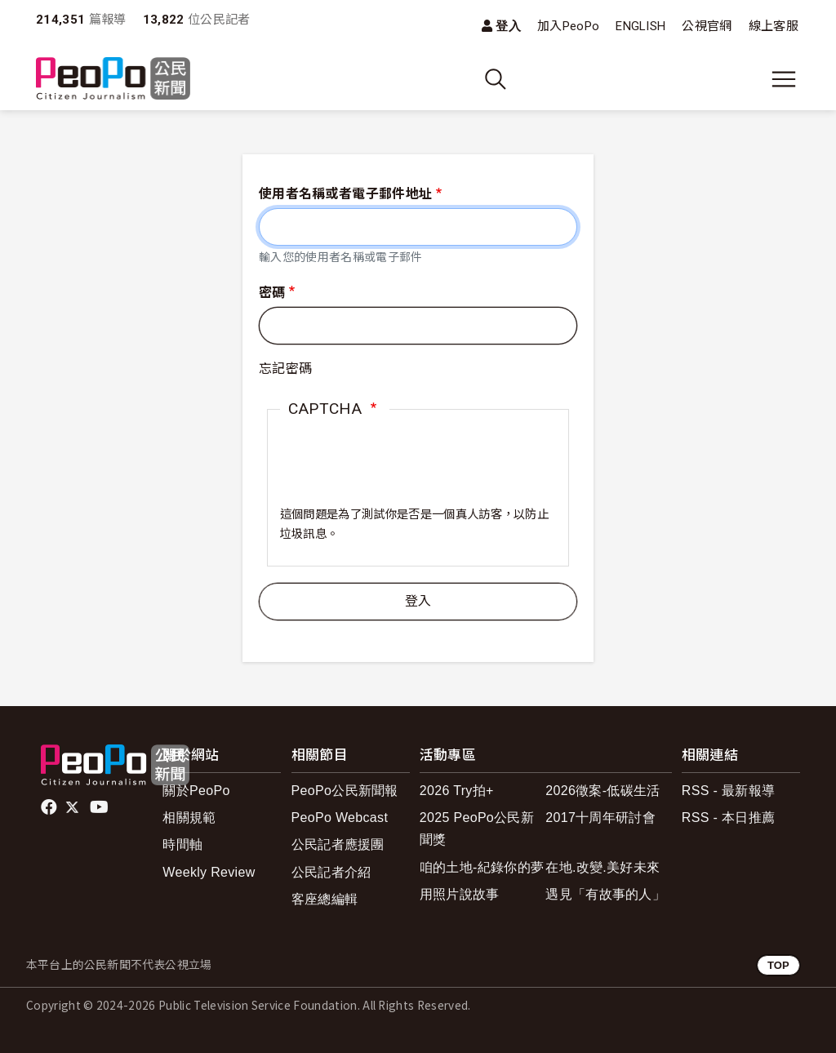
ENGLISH (640, 26)
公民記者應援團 (338, 844)
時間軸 (182, 844)
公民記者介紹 (331, 872)
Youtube (100, 807)
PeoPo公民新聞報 (344, 791)
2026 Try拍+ (457, 791)
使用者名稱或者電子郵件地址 (345, 194)
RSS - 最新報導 (728, 791)
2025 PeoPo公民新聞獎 (477, 828)
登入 (508, 26)
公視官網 (707, 26)
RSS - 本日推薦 (728, 817)
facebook (50, 807)
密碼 (272, 292)
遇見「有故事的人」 (605, 894)
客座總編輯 (324, 899)
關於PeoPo (195, 791)
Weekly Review (208, 872)
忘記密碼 (285, 368)
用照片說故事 (460, 894)
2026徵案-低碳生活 (602, 791)
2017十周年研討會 (600, 817)
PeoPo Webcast (340, 817)
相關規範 (189, 817)
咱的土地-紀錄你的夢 (482, 867)
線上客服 (773, 26)
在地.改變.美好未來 (602, 867)
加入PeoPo (568, 26)
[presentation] (404, 473)
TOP (778, 965)
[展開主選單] (783, 79)
